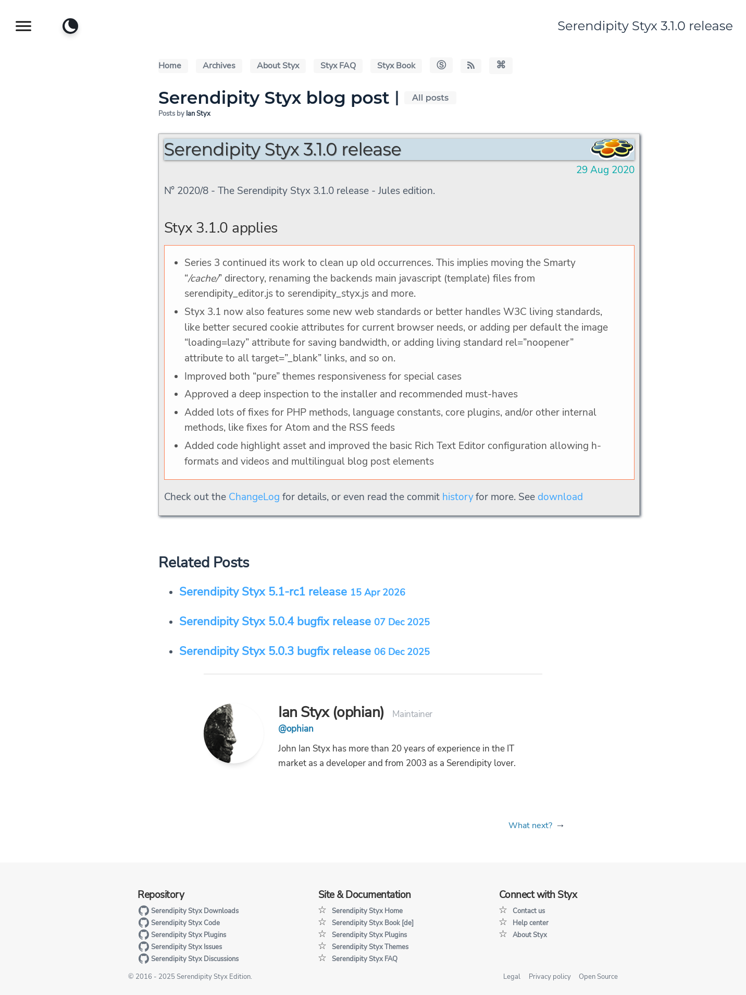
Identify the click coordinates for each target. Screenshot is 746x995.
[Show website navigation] (23, 26)
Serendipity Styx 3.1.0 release (645, 25)
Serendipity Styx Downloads (188, 911)
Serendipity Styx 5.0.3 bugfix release (304, 651)
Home (169, 65)
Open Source (598, 976)
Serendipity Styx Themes (370, 947)
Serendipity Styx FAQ (364, 959)
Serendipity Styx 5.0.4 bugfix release (304, 621)
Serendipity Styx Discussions (188, 959)
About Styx (278, 65)
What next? (530, 825)
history (458, 497)
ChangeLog (254, 497)
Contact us (529, 911)
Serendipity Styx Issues (180, 947)
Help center (531, 923)
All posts (430, 98)
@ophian (296, 729)
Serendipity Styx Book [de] (373, 923)
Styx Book (396, 65)
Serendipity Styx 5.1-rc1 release (292, 592)
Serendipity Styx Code (179, 923)
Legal (511, 976)
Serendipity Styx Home (367, 911)
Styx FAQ (338, 65)
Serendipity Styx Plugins (182, 935)
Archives (219, 65)
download (560, 497)
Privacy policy (550, 976)
